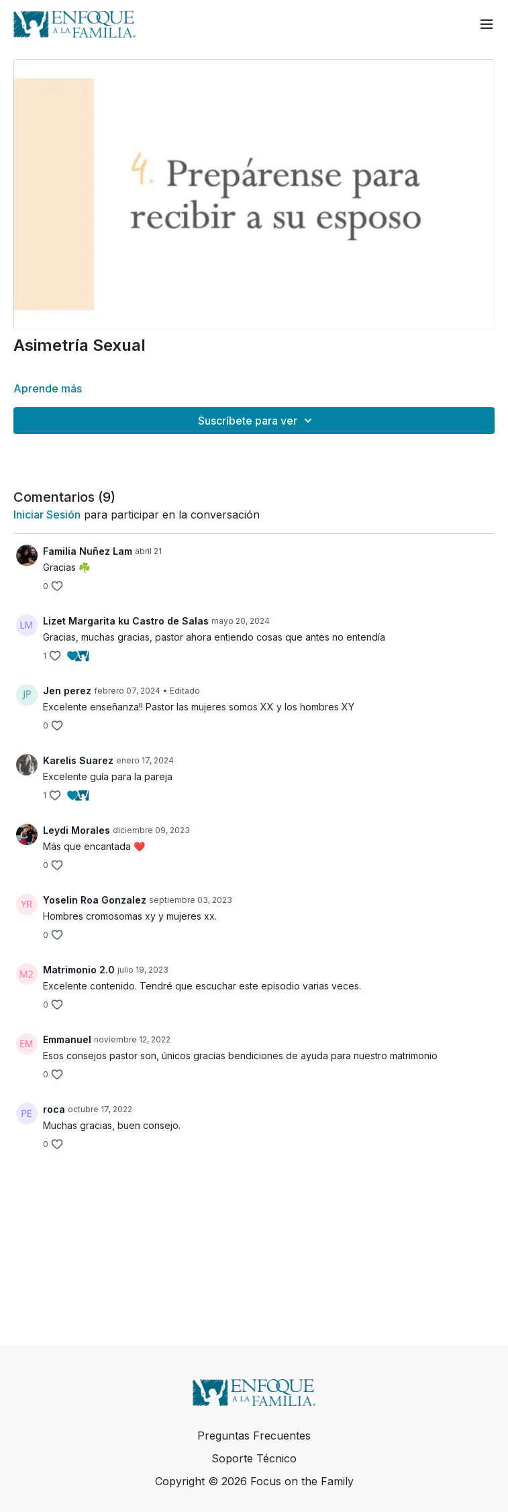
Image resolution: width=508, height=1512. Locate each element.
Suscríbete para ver (257, 421)
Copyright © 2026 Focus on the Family (254, 1481)
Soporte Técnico (254, 1458)
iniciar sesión (47, 514)
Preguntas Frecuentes (254, 1435)
